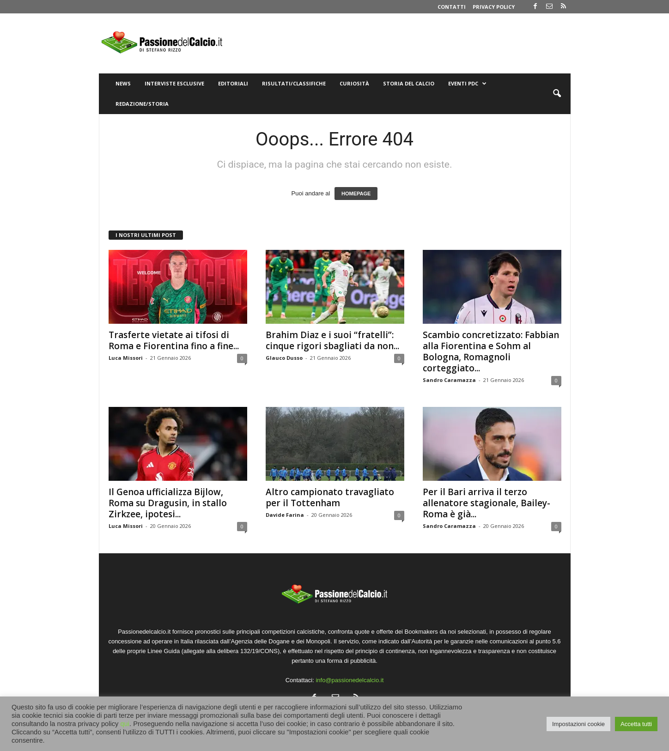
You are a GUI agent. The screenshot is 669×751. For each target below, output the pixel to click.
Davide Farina (285, 514)
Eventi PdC (467, 83)
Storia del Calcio (408, 83)
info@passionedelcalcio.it (349, 680)
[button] (557, 94)
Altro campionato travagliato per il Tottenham (330, 497)
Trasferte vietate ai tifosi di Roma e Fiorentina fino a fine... (174, 340)
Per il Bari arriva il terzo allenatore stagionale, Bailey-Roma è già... (486, 503)
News (123, 83)
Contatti (452, 6)
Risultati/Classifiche (294, 83)
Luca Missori (126, 357)
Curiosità (354, 83)
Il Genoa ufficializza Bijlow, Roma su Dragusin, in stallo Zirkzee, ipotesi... (168, 503)
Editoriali (233, 83)
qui (124, 723)
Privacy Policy (494, 6)
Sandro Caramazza (449, 379)
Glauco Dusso (284, 357)
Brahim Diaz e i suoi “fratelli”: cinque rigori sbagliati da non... (332, 340)
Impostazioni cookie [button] (578, 724)
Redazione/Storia (142, 103)
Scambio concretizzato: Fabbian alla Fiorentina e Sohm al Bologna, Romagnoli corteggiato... (491, 351)
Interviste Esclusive (174, 83)
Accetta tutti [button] (636, 724)
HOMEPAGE (356, 193)
